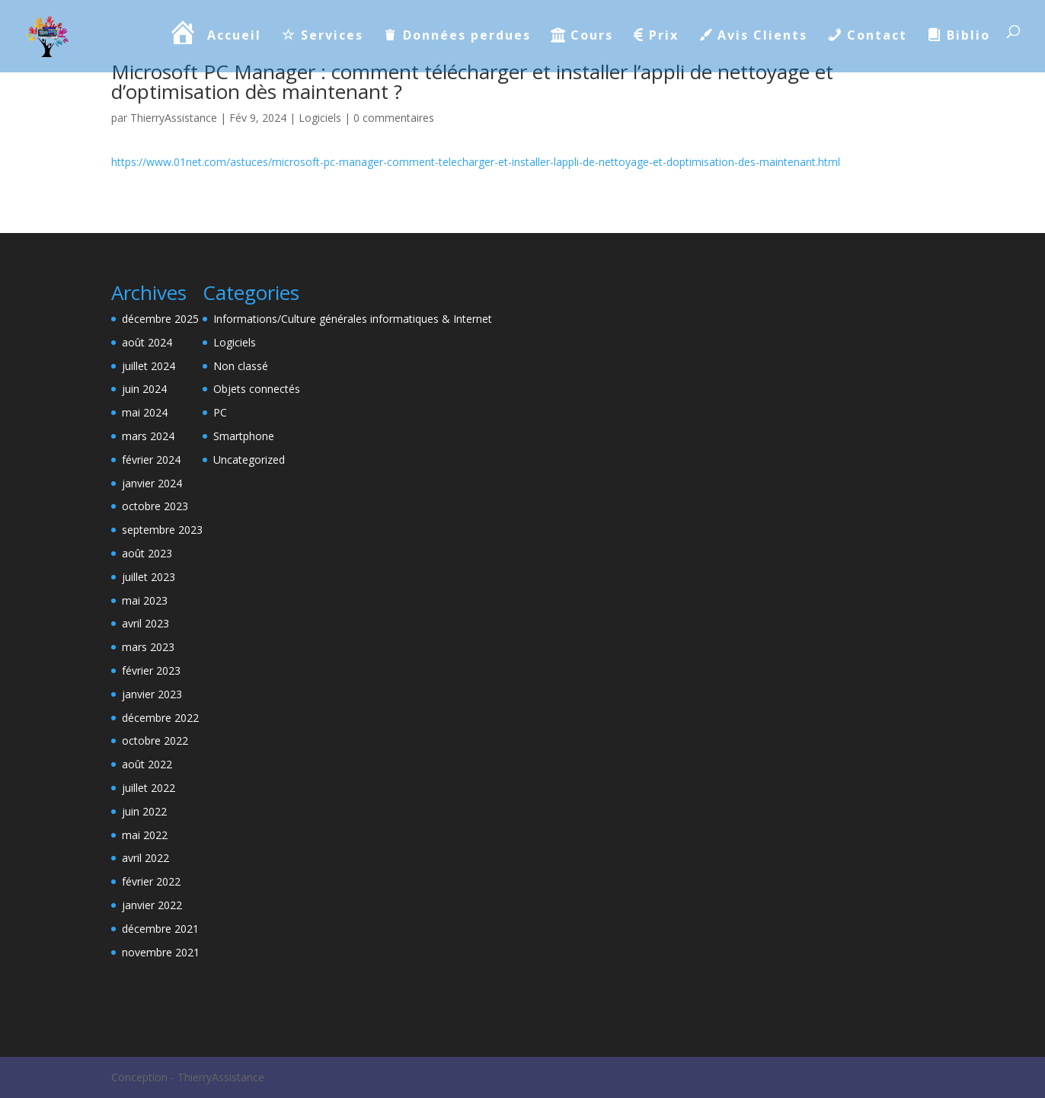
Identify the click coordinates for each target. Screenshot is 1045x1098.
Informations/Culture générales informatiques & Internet (352, 318)
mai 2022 (145, 835)
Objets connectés (256, 388)
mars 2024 (148, 436)
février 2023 (151, 670)
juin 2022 (144, 811)
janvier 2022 (152, 905)
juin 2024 (144, 388)
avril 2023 (145, 623)
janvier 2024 (152, 483)
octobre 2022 (155, 740)
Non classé (240, 366)
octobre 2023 (155, 506)
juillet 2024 (148, 366)
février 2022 (151, 881)
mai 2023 (145, 600)
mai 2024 (145, 412)
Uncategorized (249, 459)
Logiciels (320, 117)
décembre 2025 (160, 318)
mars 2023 (148, 647)
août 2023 (147, 553)
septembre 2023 (162, 529)
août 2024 (147, 342)
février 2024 (151, 459)
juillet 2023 (148, 577)
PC (220, 412)
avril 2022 (145, 858)
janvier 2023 (152, 694)
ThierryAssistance (173, 117)
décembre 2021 (160, 928)
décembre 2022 (160, 717)
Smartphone (243, 436)
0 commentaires (393, 117)
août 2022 (147, 764)
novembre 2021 (161, 952)
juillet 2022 (148, 787)
